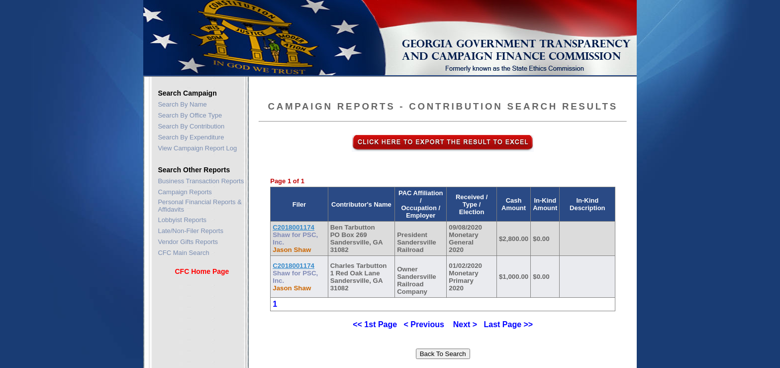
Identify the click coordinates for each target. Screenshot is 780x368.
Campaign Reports (184, 192)
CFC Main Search (183, 252)
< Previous (424, 324)
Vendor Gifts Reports (188, 241)
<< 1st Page (375, 324)
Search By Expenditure (191, 137)
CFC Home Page (202, 271)
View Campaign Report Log (197, 148)
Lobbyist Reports (182, 220)
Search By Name (182, 104)
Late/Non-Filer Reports (190, 231)
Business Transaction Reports (201, 181)
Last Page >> (508, 324)
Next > (465, 324)
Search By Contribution (191, 126)
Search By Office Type (190, 115)
